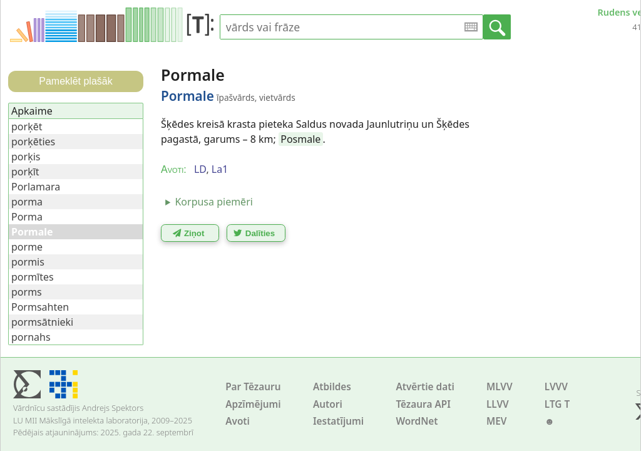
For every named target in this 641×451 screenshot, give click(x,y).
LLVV (497, 404)
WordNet (417, 421)
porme (27, 247)
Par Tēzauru (252, 386)
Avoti (237, 421)
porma (27, 202)
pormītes (32, 277)
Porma (27, 217)
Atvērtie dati (425, 386)
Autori (327, 404)
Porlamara (35, 187)
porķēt (26, 126)
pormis (27, 262)
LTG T (557, 404)
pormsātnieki (42, 322)
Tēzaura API (423, 404)
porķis (25, 156)
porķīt (25, 172)
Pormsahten (40, 307)
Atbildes (332, 386)
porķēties (33, 141)
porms (26, 292)
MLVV (499, 386)
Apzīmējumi (253, 404)
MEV (496, 421)
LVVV (556, 386)
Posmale (300, 139)
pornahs (31, 337)
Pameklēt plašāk (75, 81)
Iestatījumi (338, 421)
